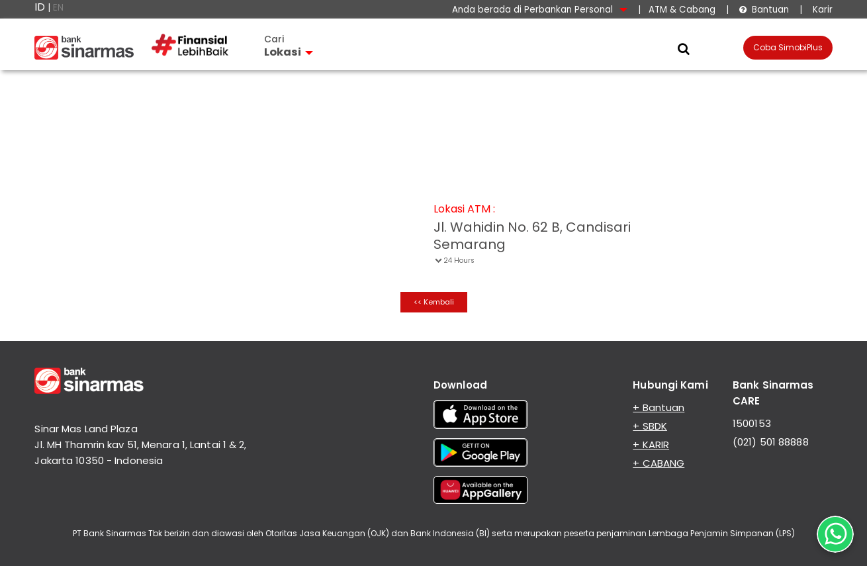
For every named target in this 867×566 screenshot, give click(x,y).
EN (58, 7)
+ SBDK (650, 426)
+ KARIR (651, 444)
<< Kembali (434, 302)
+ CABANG (658, 463)
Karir (821, 9)
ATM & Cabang (682, 9)
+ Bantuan (658, 407)
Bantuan (764, 9)
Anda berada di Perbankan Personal (539, 9)
